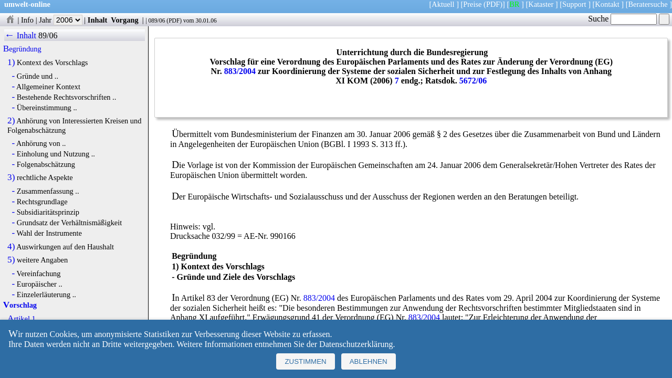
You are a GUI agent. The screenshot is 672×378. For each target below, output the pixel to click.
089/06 (156, 20)
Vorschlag (20, 305)
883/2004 (240, 71)
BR (514, 4)
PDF (174, 20)
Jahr (60, 20)
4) (11, 247)
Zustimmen (305, 361)
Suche (622, 18)
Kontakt (607, 4)
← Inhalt (20, 35)
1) (11, 62)
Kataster (540, 4)
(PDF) (493, 4)
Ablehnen (368, 361)
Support (574, 4)
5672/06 (473, 80)
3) (11, 177)
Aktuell (443, 4)
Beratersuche (648, 4)
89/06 (47, 35)
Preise (472, 4)
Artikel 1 (21, 318)
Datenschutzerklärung (356, 344)
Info (27, 20)
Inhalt (98, 20)
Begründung (22, 49)
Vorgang (124, 20)
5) (11, 260)
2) (11, 121)
